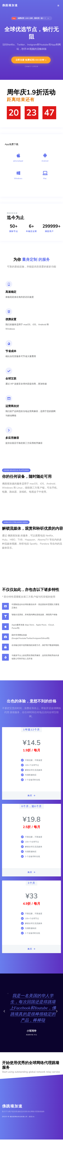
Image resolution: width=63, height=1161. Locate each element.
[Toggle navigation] (58, 5)
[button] (5, 1013)
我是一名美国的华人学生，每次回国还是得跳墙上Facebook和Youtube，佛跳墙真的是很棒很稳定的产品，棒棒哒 (33, 1007)
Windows (18, 178)
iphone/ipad (18, 161)
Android (45, 161)
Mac (45, 178)
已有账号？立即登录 (31, 66)
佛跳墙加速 (10, 5)
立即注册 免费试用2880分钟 (31, 59)
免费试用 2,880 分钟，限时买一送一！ (30, 18)
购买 (31, 795)
